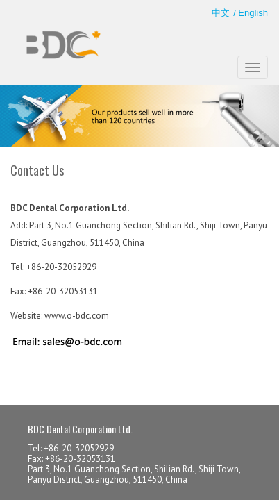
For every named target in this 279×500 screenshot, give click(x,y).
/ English (250, 13)
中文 (221, 13)
